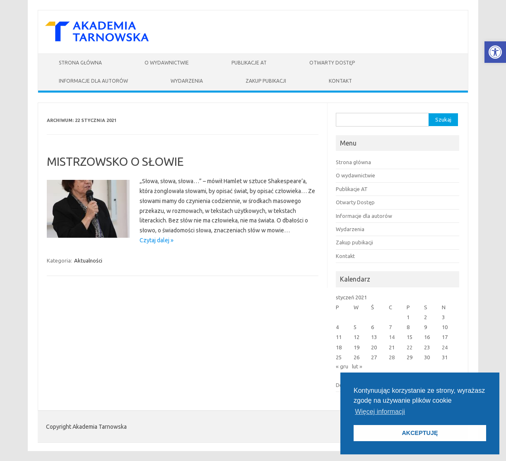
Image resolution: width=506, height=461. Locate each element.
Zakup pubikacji (266, 81)
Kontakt (340, 81)
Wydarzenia (187, 81)
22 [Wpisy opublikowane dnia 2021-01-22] (409, 347)
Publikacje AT (249, 62)
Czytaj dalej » (156, 240)
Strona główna (80, 62)
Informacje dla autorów (93, 81)
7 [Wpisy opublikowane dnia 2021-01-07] (390, 327)
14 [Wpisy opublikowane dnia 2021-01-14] (392, 337)
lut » (357, 366)
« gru (342, 366)
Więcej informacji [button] (380, 411)
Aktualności (88, 260)
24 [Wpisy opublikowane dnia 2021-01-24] (445, 347)
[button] (495, 52)
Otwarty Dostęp (332, 62)
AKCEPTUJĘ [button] (420, 433)
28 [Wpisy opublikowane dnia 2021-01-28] (392, 357)
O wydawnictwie (167, 62)
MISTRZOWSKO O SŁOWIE (115, 161)
